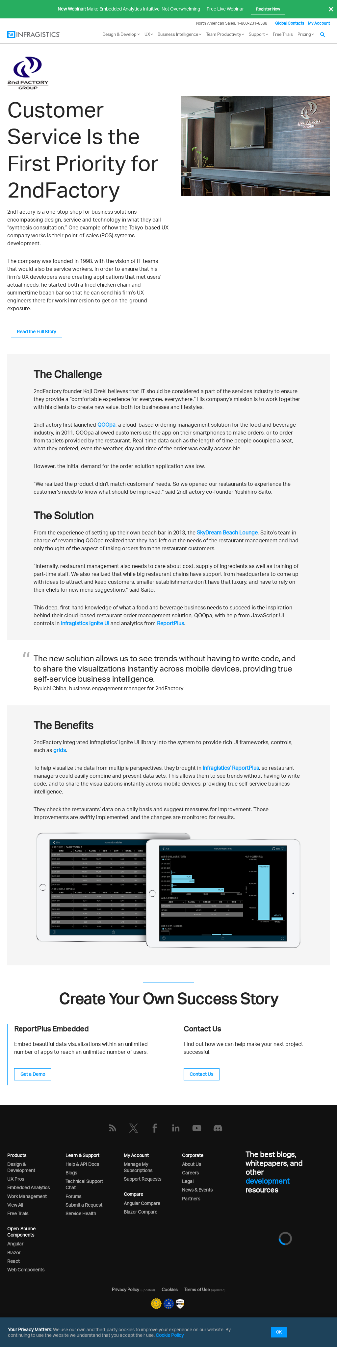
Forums (73, 1196)
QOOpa (106, 424)
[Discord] (217, 1128)
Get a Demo (32, 1074)
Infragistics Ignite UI (85, 623)
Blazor (13, 1252)
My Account (319, 23)
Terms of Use (197, 1289)
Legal (188, 1181)
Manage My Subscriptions (138, 1167)
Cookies (170, 1289)
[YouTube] (196, 1128)
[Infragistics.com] (40, 34)
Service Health (80, 1213)
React (13, 1261)
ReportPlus (170, 623)
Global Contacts (289, 23)
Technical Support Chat (84, 1184)
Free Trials (283, 34)
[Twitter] (133, 1128)
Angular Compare (142, 1203)
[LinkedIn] (175, 1128)
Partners (191, 1198)
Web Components (25, 1269)
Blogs (71, 1172)
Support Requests (142, 1179)
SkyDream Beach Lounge (227, 532)
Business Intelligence (178, 34)
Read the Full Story (36, 331)
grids (59, 750)
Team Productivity (223, 34)
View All (15, 1205)
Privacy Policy (125, 1289)
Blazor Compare (140, 1212)
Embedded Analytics (28, 1187)
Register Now (268, 9)
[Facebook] (154, 1128)
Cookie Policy (170, 1335)
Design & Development (21, 1167)
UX (147, 34)
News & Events (197, 1190)
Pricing (304, 34)
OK (279, 1332)
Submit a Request (83, 1205)
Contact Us (201, 1074)
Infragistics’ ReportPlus (231, 768)
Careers (190, 1172)
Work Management (27, 1196)
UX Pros (15, 1179)
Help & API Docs (82, 1164)
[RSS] (112, 1128)
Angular (15, 1243)
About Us (191, 1164)
